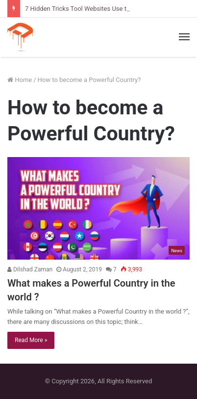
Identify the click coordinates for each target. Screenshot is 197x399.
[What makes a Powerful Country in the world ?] (98, 208)
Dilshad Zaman (29, 269)
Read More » (31, 340)
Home (19, 79)
